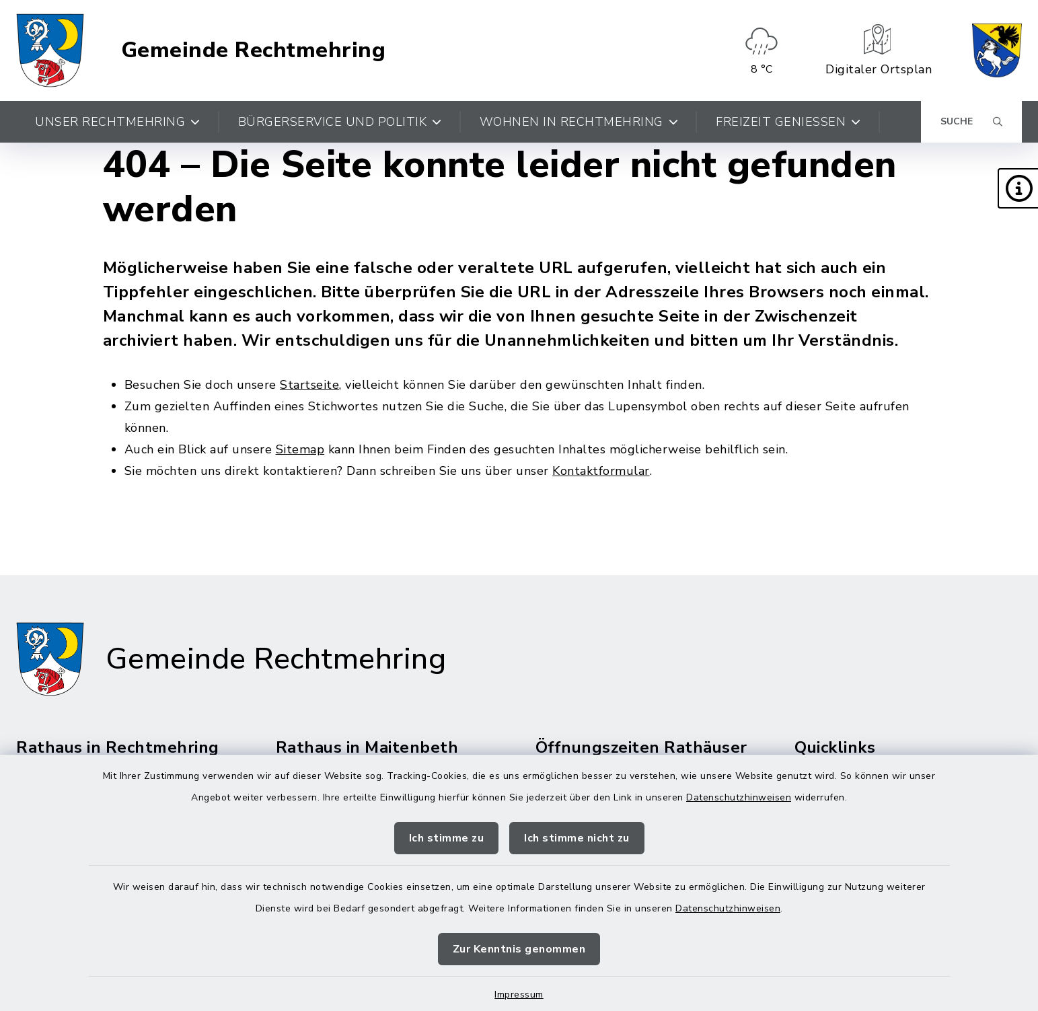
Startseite (309, 385)
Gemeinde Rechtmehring (253, 50)
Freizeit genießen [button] (788, 122)
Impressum (519, 994)
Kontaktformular (601, 471)
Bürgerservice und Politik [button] (340, 122)
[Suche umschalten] (971, 122)
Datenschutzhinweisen (738, 797)
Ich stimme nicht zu (577, 838)
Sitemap (300, 449)
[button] (1018, 188)
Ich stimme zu (446, 838)
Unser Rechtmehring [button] (117, 122)
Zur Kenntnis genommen (519, 949)
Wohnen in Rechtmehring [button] (579, 122)
